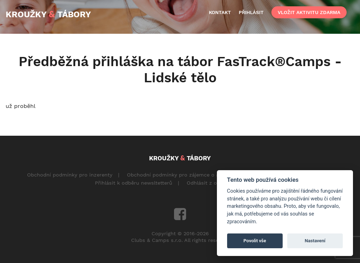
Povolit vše (255, 240)
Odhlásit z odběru (209, 183)
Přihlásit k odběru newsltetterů (133, 183)
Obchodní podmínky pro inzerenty (69, 175)
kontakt (220, 12)
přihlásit (251, 12)
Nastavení (315, 240)
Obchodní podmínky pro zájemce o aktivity (180, 175)
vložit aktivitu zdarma (309, 12)
